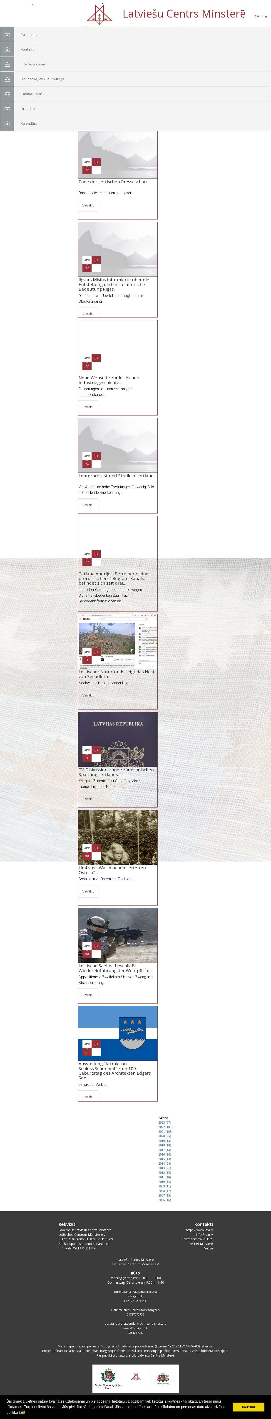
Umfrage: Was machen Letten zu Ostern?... (112, 870)
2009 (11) (165, 1186)
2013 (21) (165, 1168)
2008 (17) (165, 1191)
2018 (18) (165, 1145)
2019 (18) (165, 1141)
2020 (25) (165, 1136)
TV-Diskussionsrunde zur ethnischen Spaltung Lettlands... (116, 772)
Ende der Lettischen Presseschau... (114, 184)
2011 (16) (165, 1177)
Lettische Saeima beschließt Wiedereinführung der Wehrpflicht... (116, 968)
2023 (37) (165, 1122)
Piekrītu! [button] (248, 1407)
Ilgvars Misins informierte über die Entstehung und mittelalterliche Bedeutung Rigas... (114, 284)
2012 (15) (165, 1172)
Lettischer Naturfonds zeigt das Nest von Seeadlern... (116, 674)
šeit (22, 1412)
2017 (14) (165, 1150)
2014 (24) (165, 1163)
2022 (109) (166, 1127)
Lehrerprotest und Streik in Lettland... (118, 478)
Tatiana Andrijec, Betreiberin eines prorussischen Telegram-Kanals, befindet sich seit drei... (114, 578)
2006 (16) (165, 1200)
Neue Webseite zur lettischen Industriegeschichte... (109, 380)
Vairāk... (88, 205)
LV (48, 16)
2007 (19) (165, 1195)
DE (39, 16)
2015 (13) (165, 1159)
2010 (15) (165, 1182)
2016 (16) (165, 1154)
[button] (232, 56)
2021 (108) (166, 1131)
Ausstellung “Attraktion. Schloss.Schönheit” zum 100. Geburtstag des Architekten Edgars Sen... (115, 1071)
